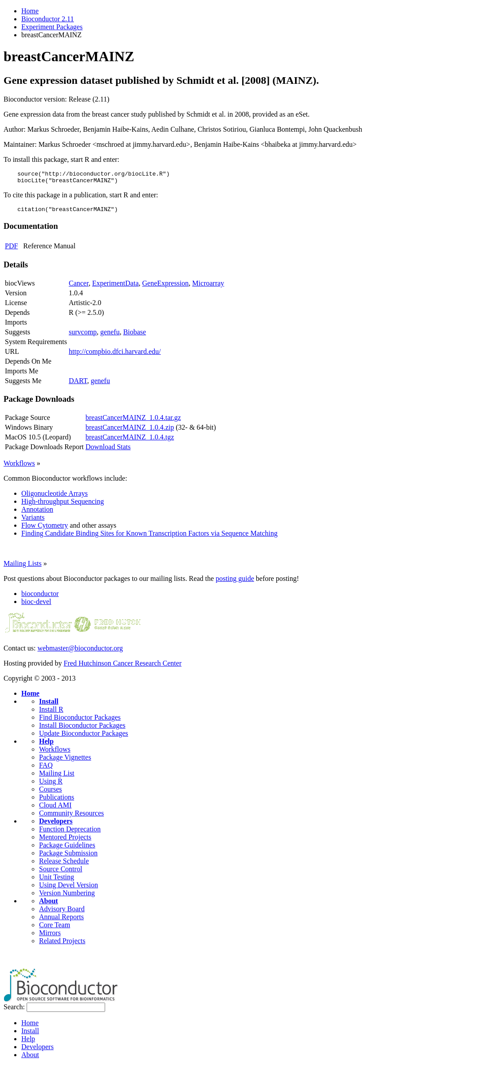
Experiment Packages (52, 27)
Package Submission (68, 857)
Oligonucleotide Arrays (54, 497)
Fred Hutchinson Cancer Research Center (123, 667)
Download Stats (108, 451)
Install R (51, 713)
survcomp (83, 336)
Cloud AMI (55, 809)
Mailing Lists (23, 567)
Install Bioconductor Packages (82, 729)
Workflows (19, 467)
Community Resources (71, 817)
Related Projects (62, 944)
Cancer (79, 287)
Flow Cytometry (44, 529)
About (48, 905)
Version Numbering (67, 897)
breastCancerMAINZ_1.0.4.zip (130, 431)
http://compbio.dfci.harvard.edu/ (115, 355)
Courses (50, 793)
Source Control (60, 873)
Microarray (208, 287)
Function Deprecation (70, 833)
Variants (32, 521)
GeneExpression (165, 287)
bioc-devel (36, 605)
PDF (11, 250)
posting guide (235, 582)
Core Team (54, 929)
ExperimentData (115, 287)
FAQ (46, 769)
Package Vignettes (65, 761)
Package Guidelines (67, 849)
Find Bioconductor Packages (80, 721)
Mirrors (50, 937)
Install (49, 705)
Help (46, 745)
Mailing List (57, 777)
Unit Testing (56, 881)
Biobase (134, 336)
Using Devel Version (68, 889)
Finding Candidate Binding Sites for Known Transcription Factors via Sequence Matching (149, 537)
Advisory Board (62, 913)
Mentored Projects (65, 841)
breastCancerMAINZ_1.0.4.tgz (130, 441)
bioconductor (40, 597)
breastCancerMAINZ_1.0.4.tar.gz (133, 421)
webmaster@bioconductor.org (80, 652)
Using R (51, 785)
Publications (56, 801)
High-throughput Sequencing (62, 505)
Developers (56, 825)
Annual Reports (61, 921)
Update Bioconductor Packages (83, 737)
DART (78, 384)
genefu (110, 336)
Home (30, 11)
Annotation (37, 513)
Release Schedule (64, 865)
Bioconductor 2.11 (47, 19)
